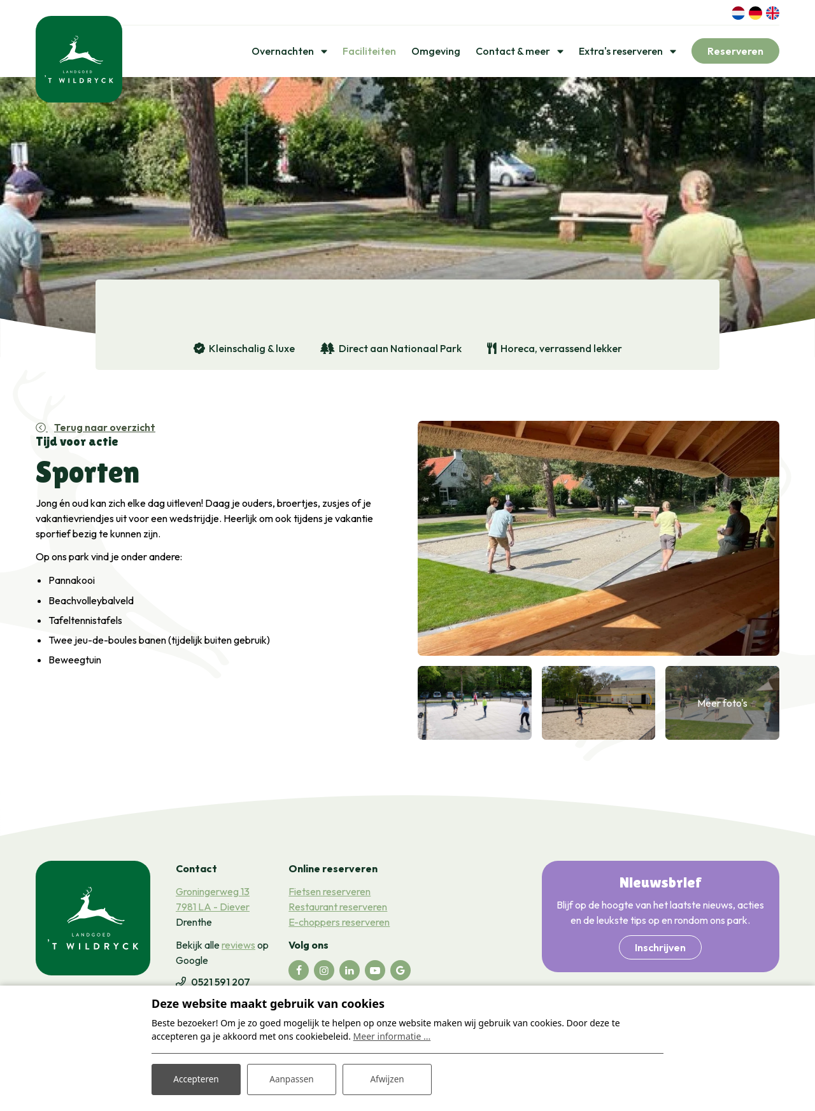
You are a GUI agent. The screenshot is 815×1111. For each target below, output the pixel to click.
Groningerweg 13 (213, 894)
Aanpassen (292, 1078)
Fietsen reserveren (329, 894)
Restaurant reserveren (337, 909)
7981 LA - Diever (213, 909)
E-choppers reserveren (339, 924)
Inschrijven (660, 950)
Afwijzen (386, 1078)
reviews (238, 947)
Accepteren (196, 1078)
